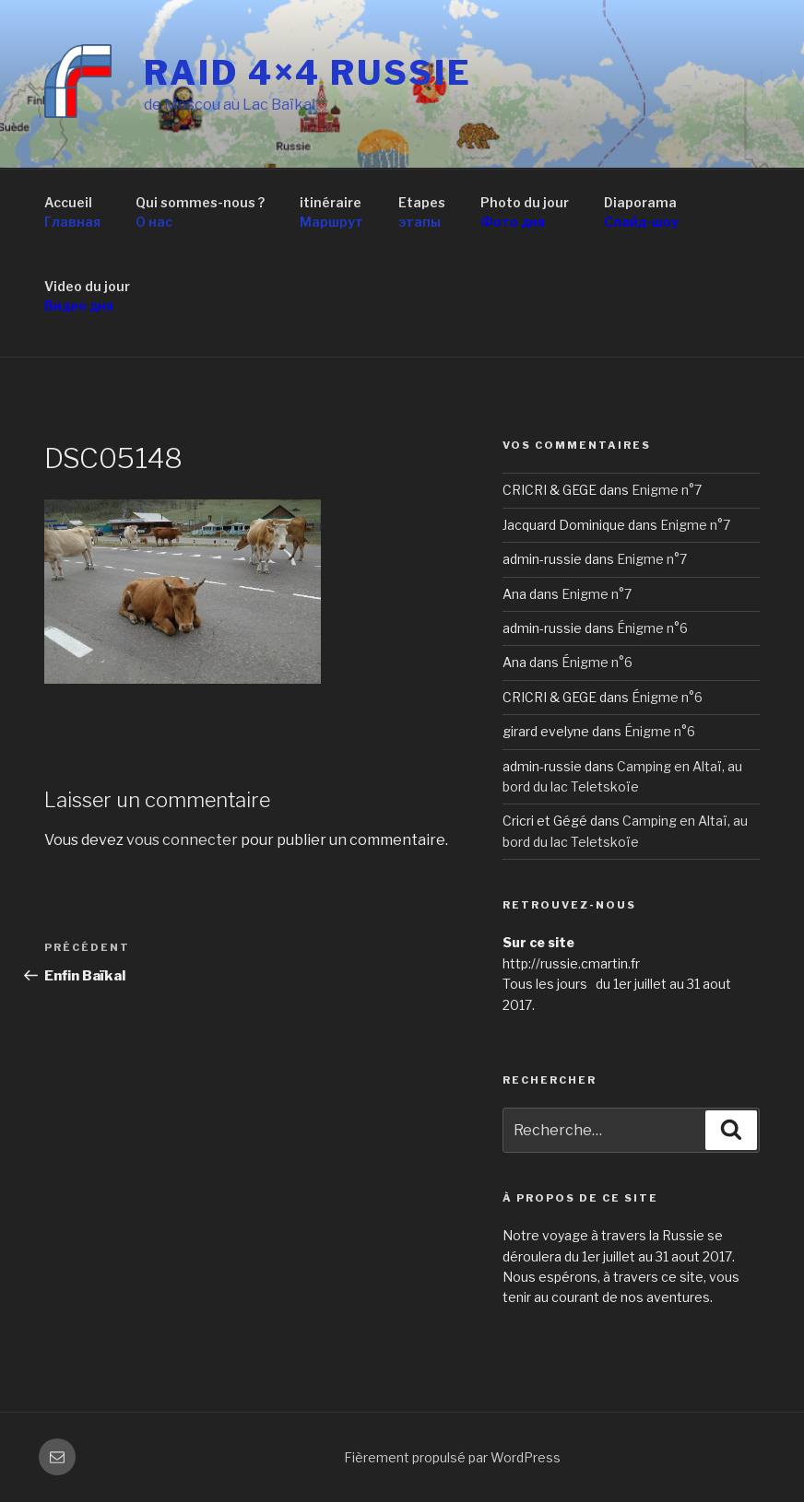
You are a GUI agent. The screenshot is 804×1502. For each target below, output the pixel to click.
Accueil (72, 212)
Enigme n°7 (667, 490)
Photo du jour (524, 212)
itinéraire (331, 212)
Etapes (421, 212)
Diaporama (641, 212)
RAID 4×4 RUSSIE (307, 73)
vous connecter (182, 840)
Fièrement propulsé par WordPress (452, 1457)
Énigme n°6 (652, 628)
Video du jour (87, 296)
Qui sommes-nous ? (200, 212)
